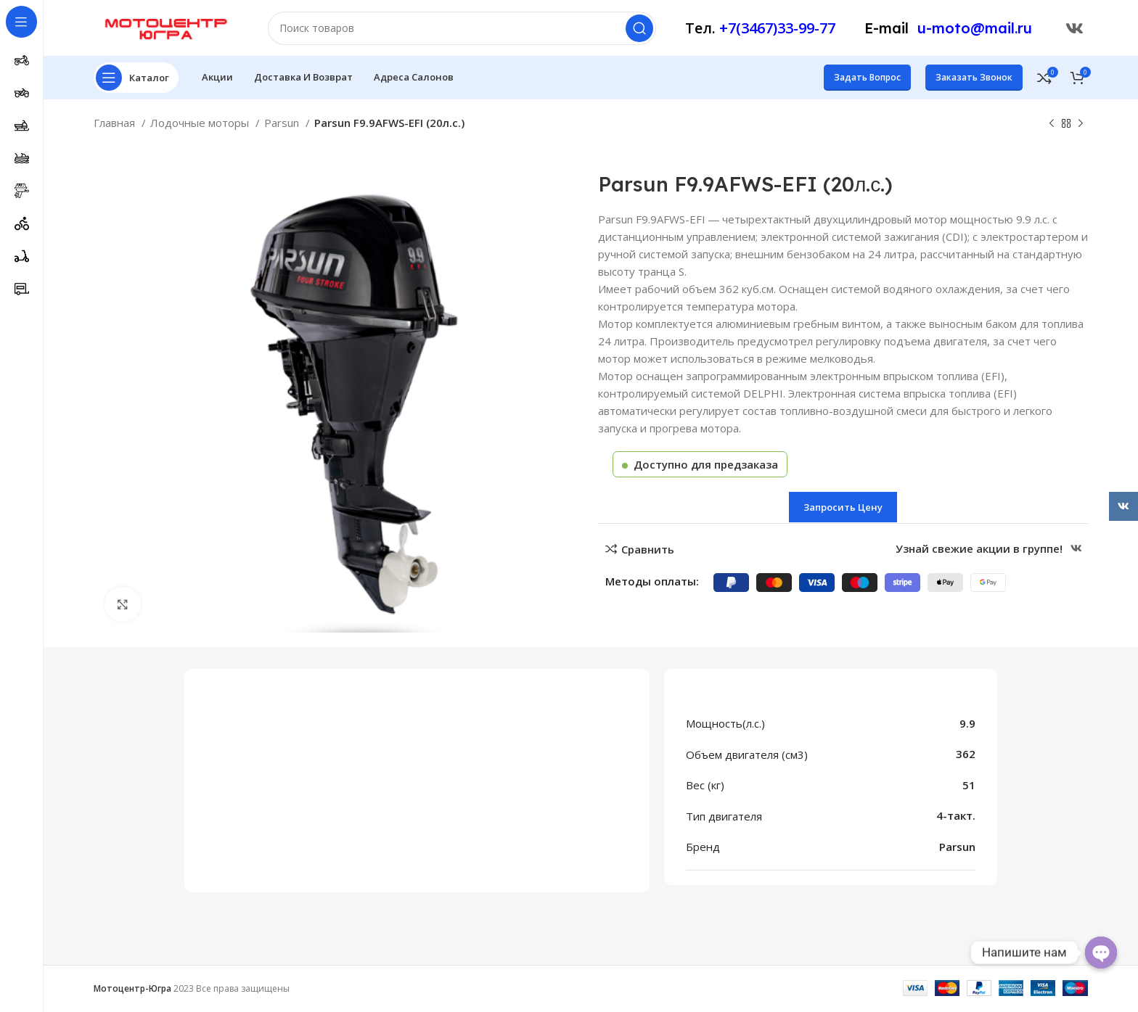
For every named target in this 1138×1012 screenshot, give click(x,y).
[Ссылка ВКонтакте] (1074, 29)
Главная (116, 125)
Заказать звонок (974, 79)
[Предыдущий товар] (1051, 126)
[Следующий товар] (1080, 126)
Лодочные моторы (201, 125)
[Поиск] (462, 29)
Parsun (283, 125)
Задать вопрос (867, 79)
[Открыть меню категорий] (136, 79)
